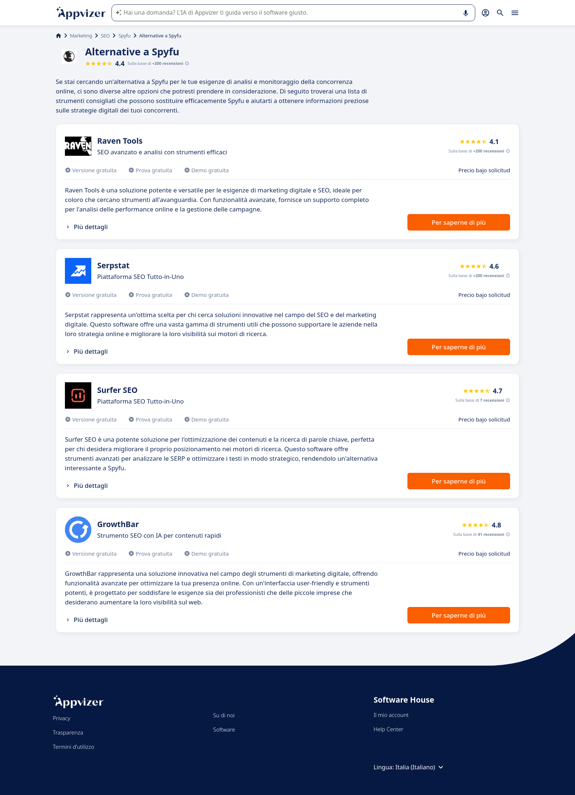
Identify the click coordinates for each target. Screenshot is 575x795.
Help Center (388, 729)
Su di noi (224, 715)
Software (224, 729)
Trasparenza (68, 732)
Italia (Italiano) (420, 767)
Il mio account (391, 714)
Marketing (81, 35)
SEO (105, 35)
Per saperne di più (459, 222)
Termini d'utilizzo (73, 746)
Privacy (61, 718)
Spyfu (124, 35)
